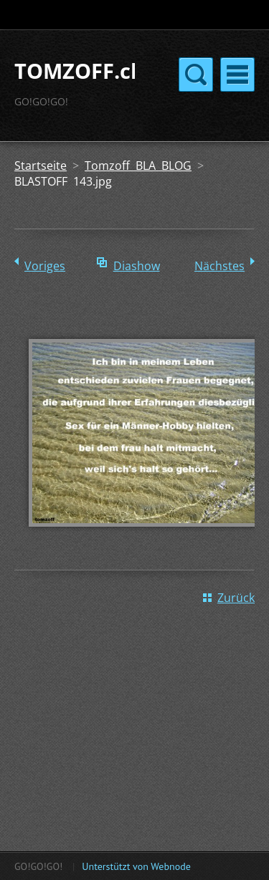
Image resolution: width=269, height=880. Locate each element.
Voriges (44, 266)
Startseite (40, 165)
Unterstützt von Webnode (136, 866)
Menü (237, 74)
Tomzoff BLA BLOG (138, 165)
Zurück (236, 598)
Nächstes (219, 266)
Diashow (136, 266)
